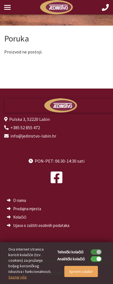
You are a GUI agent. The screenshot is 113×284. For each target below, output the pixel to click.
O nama (19, 200)
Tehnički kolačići (70, 251)
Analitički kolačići (71, 258)
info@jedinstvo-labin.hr (33, 136)
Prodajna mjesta (27, 208)
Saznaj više (17, 277)
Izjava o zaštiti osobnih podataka (41, 225)
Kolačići (19, 217)
